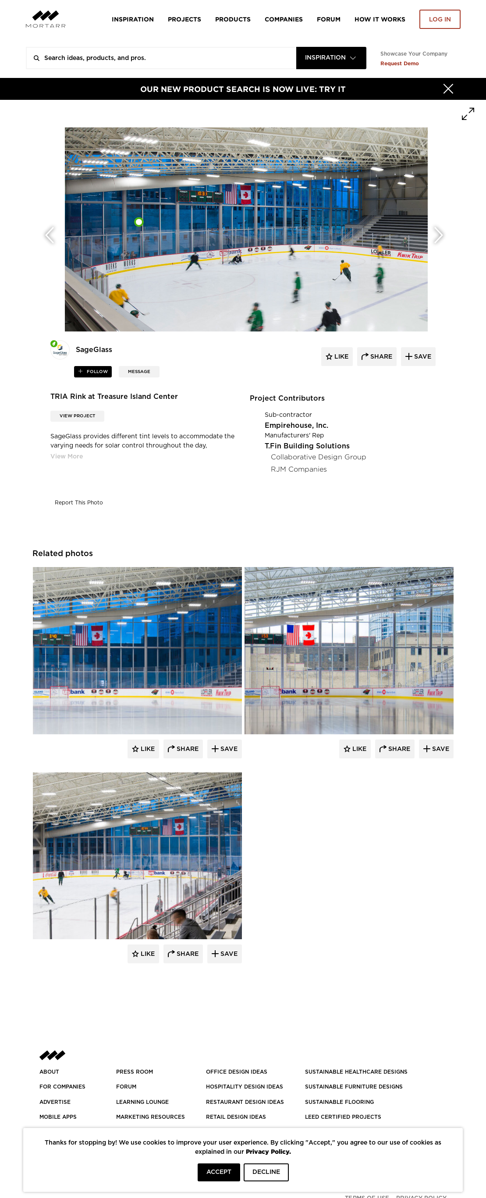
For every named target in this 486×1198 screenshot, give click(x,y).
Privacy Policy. (268, 1151)
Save (228, 749)
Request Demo (399, 63)
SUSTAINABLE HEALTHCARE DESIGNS (356, 1072)
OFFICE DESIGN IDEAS (236, 1072)
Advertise (55, 1102)
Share (187, 749)
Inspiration (133, 19)
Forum (329, 19)
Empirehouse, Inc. (296, 425)
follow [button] (96, 372)
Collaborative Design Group (318, 457)
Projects (184, 19)
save (421, 357)
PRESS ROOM (134, 1072)
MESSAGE (139, 372)
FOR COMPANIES (62, 1086)
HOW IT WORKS (380, 19)
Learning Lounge (142, 1102)
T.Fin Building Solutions (307, 446)
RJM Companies (299, 469)
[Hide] (448, 89)
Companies (284, 19)
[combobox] (331, 58)
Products (233, 19)
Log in (440, 20)
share (380, 357)
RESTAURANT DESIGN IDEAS (245, 1102)
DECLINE (266, 1172)
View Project (77, 416)
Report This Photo (79, 502)
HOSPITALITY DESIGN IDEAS (244, 1086)
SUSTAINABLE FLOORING (339, 1102)
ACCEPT (218, 1172)
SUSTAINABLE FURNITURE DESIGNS (354, 1086)
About (49, 1072)
